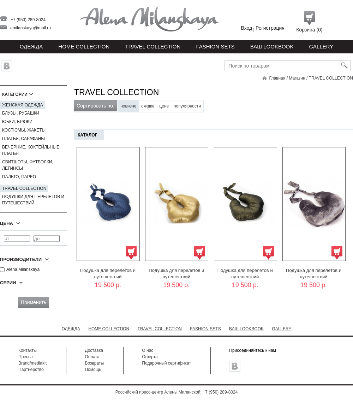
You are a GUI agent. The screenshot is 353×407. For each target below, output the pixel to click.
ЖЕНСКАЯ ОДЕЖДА (22, 105)
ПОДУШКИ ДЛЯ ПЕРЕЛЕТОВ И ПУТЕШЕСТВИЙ (33, 199)
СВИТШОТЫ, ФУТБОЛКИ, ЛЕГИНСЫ (27, 165)
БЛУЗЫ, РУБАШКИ (20, 113)
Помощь (93, 369)
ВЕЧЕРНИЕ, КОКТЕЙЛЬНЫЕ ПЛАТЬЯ (30, 150)
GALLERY (321, 46)
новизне (128, 106)
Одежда (31, 46)
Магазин (297, 78)
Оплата (92, 356)
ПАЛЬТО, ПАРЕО (19, 176)
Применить (33, 302)
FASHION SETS (215, 46)
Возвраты (94, 363)
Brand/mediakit (32, 363)
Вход (246, 28)
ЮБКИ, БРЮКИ (17, 121)
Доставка (94, 350)
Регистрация (270, 28)
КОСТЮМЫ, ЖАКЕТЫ (24, 130)
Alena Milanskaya (20, 269)
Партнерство (31, 369)
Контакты (27, 350)
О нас (147, 350)
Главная (277, 78)
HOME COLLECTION (83, 46)
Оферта (149, 356)
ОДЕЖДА (70, 328)
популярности (187, 106)
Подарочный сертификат (166, 363)
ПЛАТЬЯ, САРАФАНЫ (23, 138)
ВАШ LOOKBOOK (271, 46)
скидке (147, 106)
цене (164, 106)
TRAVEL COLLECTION (153, 46)
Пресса (25, 356)
